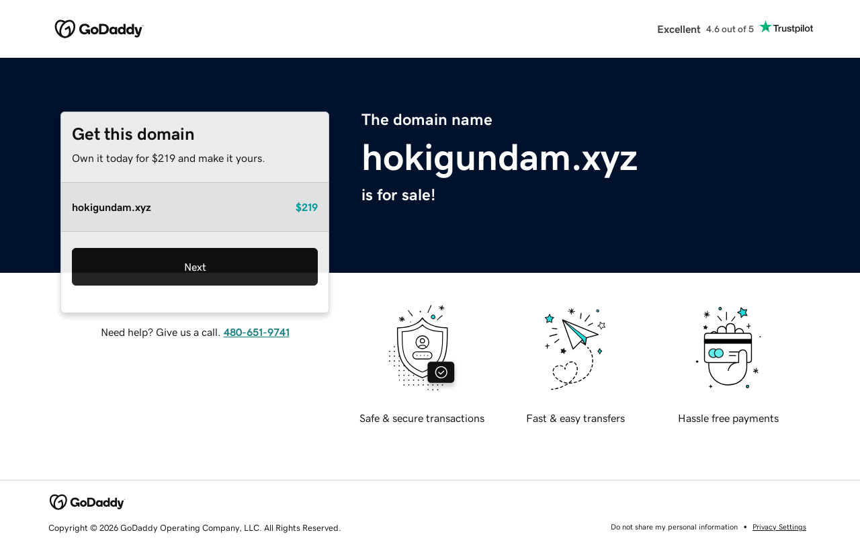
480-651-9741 (257, 332)
